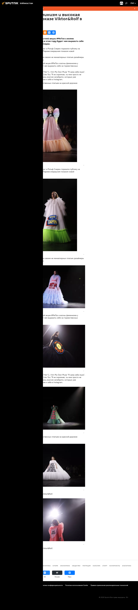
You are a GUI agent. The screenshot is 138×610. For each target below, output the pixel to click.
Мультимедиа (31, 553)
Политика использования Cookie (76, 585)
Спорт (104, 566)
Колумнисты (114, 566)
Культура (96, 566)
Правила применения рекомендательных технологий (109, 585)
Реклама (21, 588)
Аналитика (126, 566)
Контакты (15, 585)
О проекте (5, 585)
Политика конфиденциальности (52, 585)
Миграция (87, 566)
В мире (55, 566)
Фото (23, 553)
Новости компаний (8, 588)
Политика (46, 566)
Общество (76, 566)
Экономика (65, 566)
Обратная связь (31, 588)
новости (36, 566)
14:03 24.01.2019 (26, 28)
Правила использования (29, 585)
